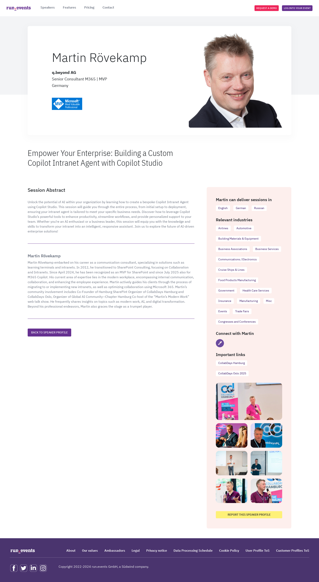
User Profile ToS (258, 550)
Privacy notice (156, 550)
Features (69, 7)
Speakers (47, 7)
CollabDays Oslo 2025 (232, 373)
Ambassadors (114, 550)
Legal (136, 550)
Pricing (89, 7)
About (70, 550)
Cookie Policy (229, 550)
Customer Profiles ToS (292, 550)
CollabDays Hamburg (231, 363)
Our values (90, 550)
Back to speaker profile (49, 332)
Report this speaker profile (249, 514)
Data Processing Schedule (193, 550)
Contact (108, 7)
